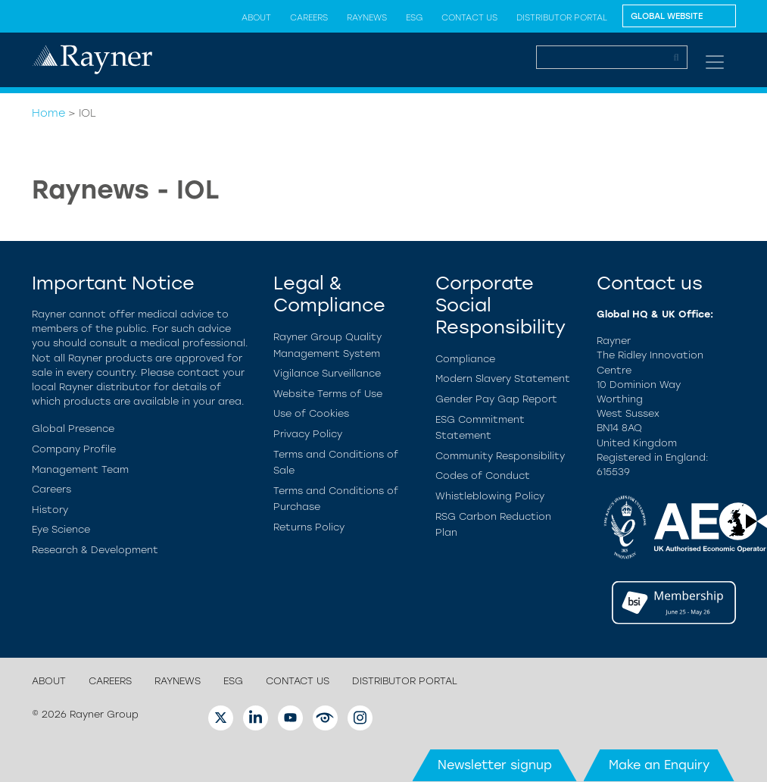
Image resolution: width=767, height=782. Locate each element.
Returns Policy (309, 527)
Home (48, 113)
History (50, 509)
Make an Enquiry (659, 765)
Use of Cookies (311, 413)
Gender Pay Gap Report (496, 399)
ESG (414, 17)
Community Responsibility (500, 455)
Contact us (469, 17)
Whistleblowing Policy (489, 496)
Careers (309, 17)
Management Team (80, 469)
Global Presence (73, 428)
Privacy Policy (307, 433)
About (256, 17)
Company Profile (74, 449)
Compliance (465, 358)
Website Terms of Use (327, 393)
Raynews (367, 17)
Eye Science (61, 529)
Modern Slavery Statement (502, 378)
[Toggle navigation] (715, 62)
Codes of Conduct (482, 475)
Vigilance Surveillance (327, 373)
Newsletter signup (495, 765)
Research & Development (95, 549)
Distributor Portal (561, 17)
